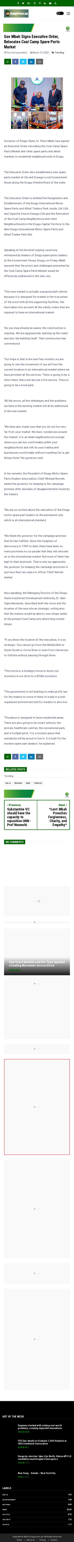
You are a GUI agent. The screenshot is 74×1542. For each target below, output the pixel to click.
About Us (31, 1540)
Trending (59, 52)
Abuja (8, 783)
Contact (54, 1540)
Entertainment (9, 1500)
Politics (6, 1514)
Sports (5, 1524)
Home (19, 1540)
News (28, 783)
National (6, 1504)
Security (6, 1519)
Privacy (43, 1540)
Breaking (18, 783)
